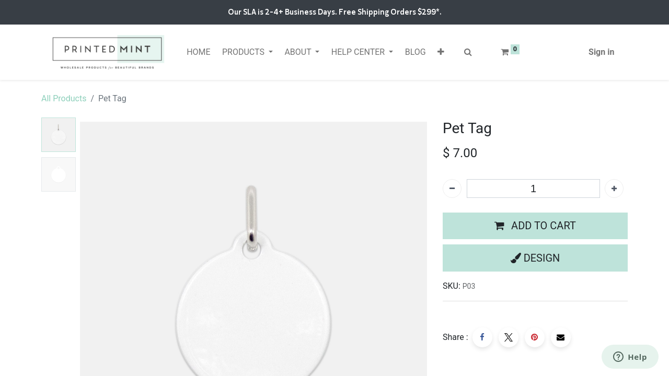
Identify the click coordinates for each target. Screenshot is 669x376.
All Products (63, 98)
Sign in (601, 52)
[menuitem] (198, 52)
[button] (441, 52)
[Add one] (614, 188)
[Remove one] (452, 188)
